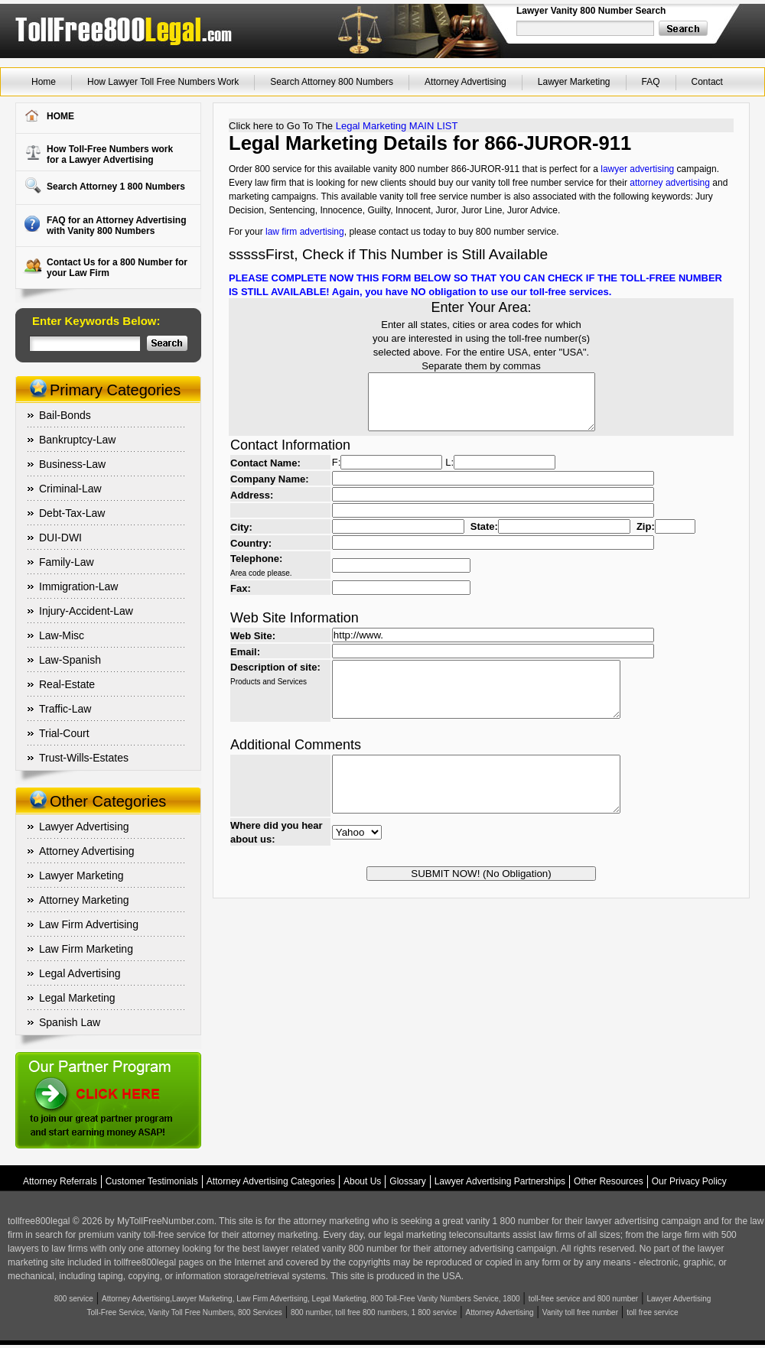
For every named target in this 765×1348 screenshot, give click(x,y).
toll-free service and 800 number (583, 1298)
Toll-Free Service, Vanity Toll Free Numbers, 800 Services (184, 1312)
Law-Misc (61, 635)
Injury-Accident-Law (86, 611)
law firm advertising (304, 231)
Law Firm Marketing (86, 949)
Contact (707, 81)
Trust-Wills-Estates (84, 758)
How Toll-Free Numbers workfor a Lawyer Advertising (110, 154)
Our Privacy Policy (689, 1181)
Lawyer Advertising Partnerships (500, 1181)
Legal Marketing (77, 998)
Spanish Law (69, 1022)
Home (43, 81)
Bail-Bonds (65, 415)
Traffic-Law (65, 709)
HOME (60, 116)
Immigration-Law (78, 586)
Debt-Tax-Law (72, 513)
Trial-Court (64, 733)
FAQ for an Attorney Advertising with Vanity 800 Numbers (116, 225)
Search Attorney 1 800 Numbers (116, 186)
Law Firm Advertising (88, 924)
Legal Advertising (80, 973)
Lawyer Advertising (84, 826)
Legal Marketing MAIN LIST (397, 126)
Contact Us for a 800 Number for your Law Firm (117, 267)
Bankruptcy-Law (77, 440)
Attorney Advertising (465, 81)
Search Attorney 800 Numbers (331, 81)
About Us (362, 1181)
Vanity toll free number (580, 1312)
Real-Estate (67, 684)
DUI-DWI (60, 537)
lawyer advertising (637, 169)
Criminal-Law (70, 488)
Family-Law (66, 562)
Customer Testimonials (152, 1181)
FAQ (651, 81)
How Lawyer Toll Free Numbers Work (163, 81)
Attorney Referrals (60, 1181)
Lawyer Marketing (574, 81)
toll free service (652, 1312)
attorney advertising (670, 182)
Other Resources (608, 1181)
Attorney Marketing (84, 900)
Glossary (407, 1181)
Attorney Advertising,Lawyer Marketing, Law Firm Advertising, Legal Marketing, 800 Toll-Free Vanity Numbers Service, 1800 (311, 1298)
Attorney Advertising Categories (271, 1181)
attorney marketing (331, 1221)
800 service (73, 1298)
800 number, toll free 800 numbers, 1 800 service (374, 1312)
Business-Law (72, 464)
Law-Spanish (70, 660)
